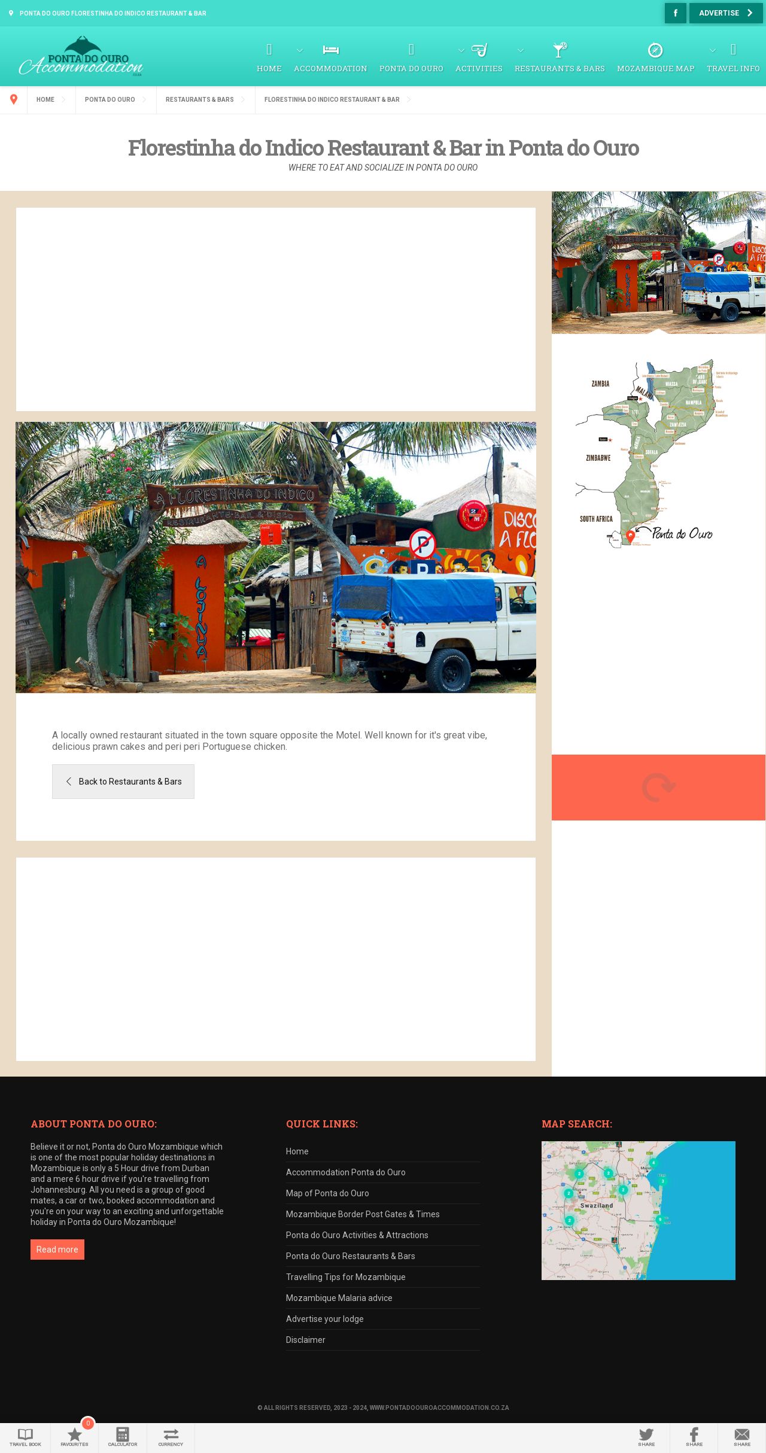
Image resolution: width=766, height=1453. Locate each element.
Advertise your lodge (325, 1319)
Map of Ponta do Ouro (327, 1193)
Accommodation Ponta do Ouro (346, 1172)
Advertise (719, 13)
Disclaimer (306, 1340)
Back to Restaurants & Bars (130, 781)
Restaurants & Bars (560, 68)
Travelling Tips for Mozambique (346, 1277)
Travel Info (733, 68)
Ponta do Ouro (411, 68)
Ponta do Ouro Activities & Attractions (357, 1235)
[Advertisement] (276, 309)
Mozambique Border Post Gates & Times (363, 1214)
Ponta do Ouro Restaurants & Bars (350, 1256)
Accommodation (330, 68)
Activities (479, 68)
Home (269, 68)
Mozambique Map (656, 68)
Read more (57, 1249)
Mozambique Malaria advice (339, 1298)
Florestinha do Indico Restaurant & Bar (332, 99)
